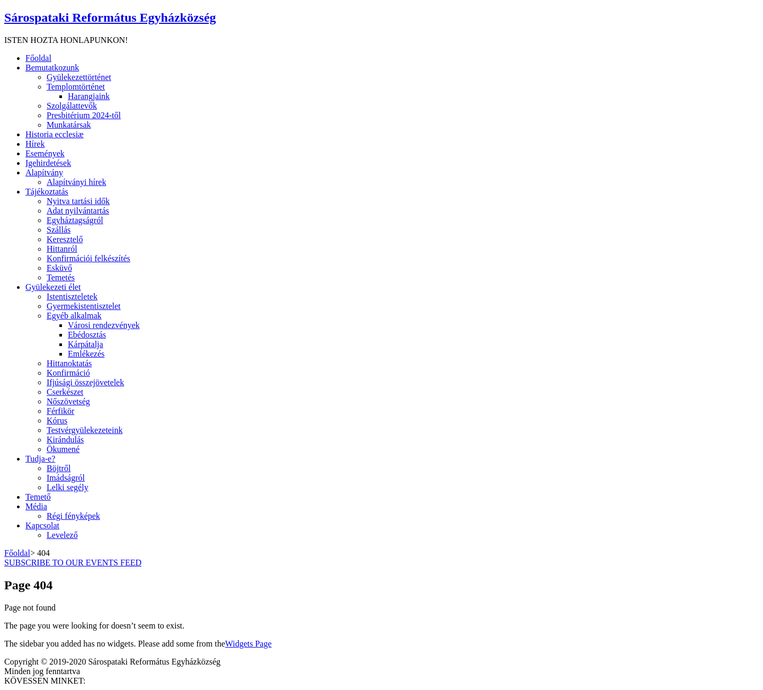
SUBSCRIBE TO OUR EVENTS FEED (72, 562)
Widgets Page (248, 643)
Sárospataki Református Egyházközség (110, 17)
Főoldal (17, 553)
